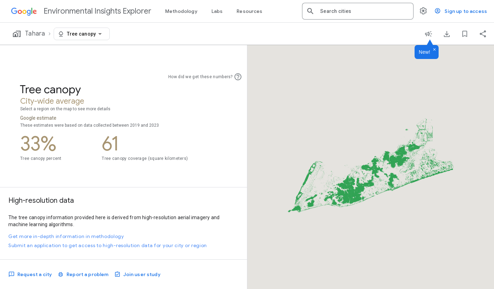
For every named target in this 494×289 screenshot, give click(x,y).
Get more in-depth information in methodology (66, 236)
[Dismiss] (434, 49)
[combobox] (364, 11)
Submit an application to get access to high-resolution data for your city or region (107, 245)
